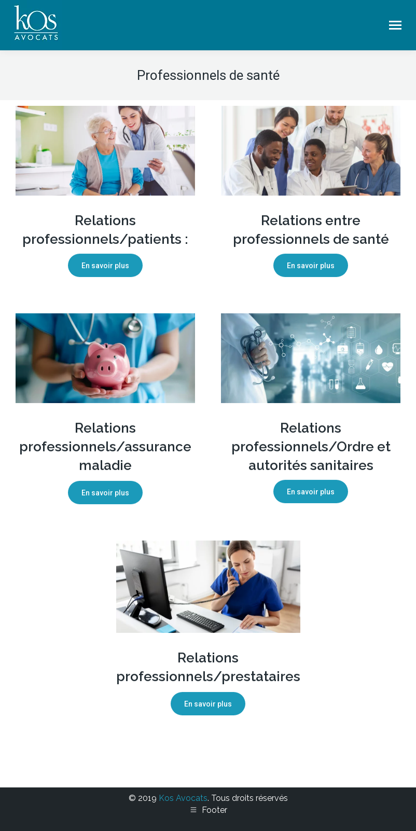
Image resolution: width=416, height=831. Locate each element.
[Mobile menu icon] (395, 25)
